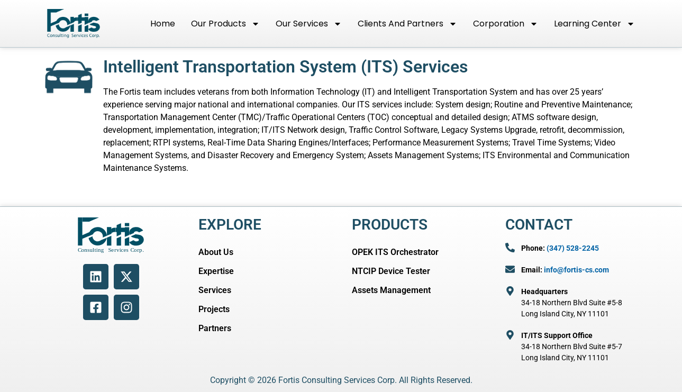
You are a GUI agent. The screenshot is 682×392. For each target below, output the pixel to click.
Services (214, 290)
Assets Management (391, 290)
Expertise (216, 271)
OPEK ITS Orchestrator (395, 252)
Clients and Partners (407, 24)
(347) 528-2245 (573, 248)
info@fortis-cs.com (576, 270)
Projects (214, 309)
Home (162, 23)
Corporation (505, 24)
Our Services (309, 24)
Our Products (225, 24)
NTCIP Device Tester (391, 271)
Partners (214, 328)
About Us (215, 252)
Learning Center (594, 24)
